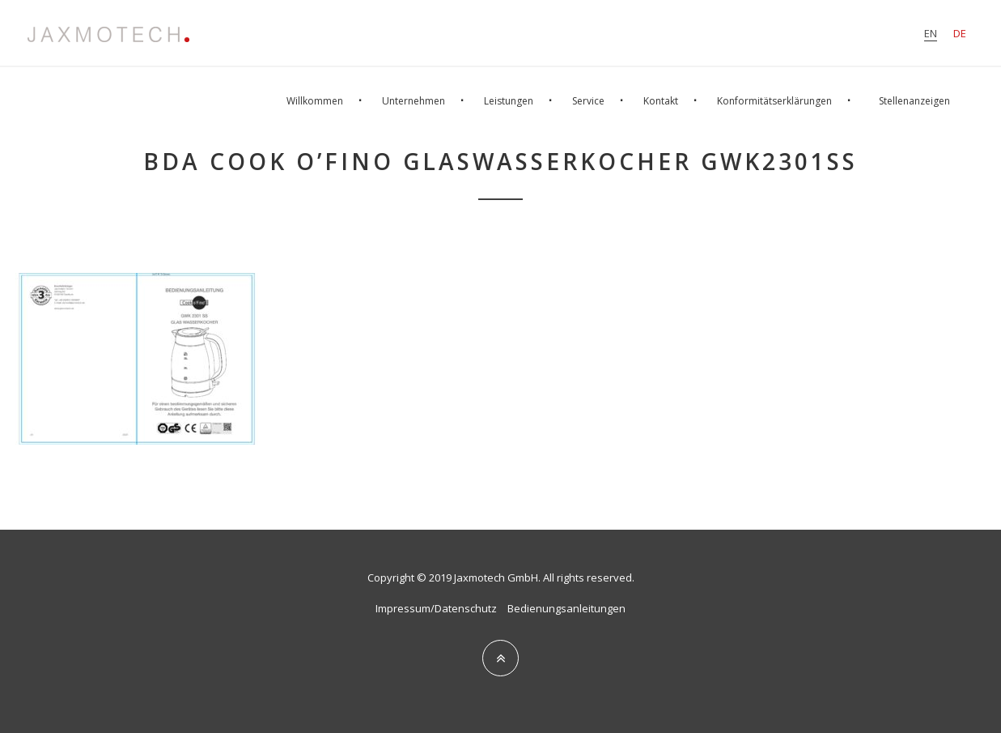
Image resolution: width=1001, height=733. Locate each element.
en (930, 33)
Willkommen (314, 101)
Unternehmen (413, 101)
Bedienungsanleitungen (566, 608)
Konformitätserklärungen (774, 101)
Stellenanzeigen (914, 101)
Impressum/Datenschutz (436, 608)
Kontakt (660, 101)
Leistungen (508, 101)
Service (588, 101)
